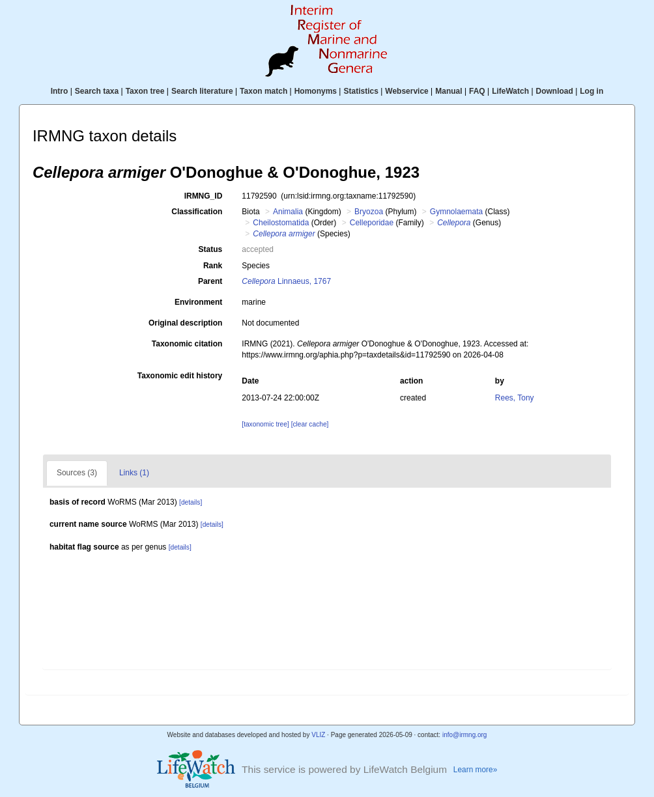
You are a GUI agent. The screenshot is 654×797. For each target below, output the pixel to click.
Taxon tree (145, 91)
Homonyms (315, 91)
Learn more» (475, 769)
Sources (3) (77, 472)
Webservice (407, 91)
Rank (212, 265)
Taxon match (263, 91)
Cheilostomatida (281, 222)
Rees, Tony (514, 397)
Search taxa (97, 91)
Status (211, 249)
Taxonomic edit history (179, 375)
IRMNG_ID (203, 196)
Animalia (288, 211)
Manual (448, 91)
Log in (591, 91)
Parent (210, 281)
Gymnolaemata (456, 211)
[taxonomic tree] (265, 424)
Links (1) (134, 472)
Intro (59, 91)
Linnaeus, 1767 (286, 281)
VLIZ (318, 734)
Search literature (202, 91)
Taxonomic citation (187, 343)
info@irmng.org (464, 734)
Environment (198, 302)
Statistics (360, 91)
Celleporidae (371, 222)
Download (554, 91)
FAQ (477, 91)
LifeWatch (510, 91)
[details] (190, 502)
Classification (196, 211)
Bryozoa (368, 211)
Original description (185, 323)
